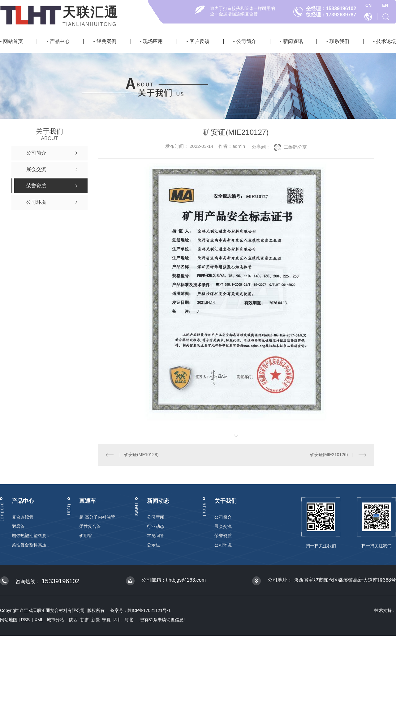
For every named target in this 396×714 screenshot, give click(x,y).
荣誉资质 (223, 535)
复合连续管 (22, 517)
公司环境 (223, 544)
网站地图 (8, 619)
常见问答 (155, 535)
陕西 (73, 619)
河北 (128, 619)
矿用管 (85, 535)
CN (368, 5)
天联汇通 (90, 12)
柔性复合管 (90, 526)
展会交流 (223, 526)
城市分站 (55, 619)
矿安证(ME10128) (141, 454)
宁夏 (106, 619)
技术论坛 (386, 41)
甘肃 (84, 619)
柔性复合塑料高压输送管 (31, 544)
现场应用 (153, 41)
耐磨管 (18, 526)
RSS (26, 619)
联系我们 (339, 41)
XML (40, 619)
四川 (117, 619)
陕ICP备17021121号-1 (149, 610)
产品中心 (60, 41)
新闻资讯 (293, 41)
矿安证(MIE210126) (329, 454)
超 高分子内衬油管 (97, 517)
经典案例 (106, 41)
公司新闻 (155, 517)
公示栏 (153, 544)
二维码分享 (295, 147)
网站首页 (13, 41)
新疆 (95, 619)
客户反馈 (199, 41)
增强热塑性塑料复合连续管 (31, 535)
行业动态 (155, 526)
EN (385, 5)
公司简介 (246, 41)
